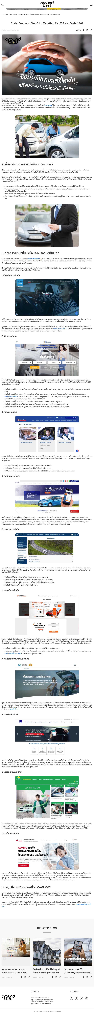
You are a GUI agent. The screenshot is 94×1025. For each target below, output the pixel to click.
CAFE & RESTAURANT (14, 16)
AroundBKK (48, 115)
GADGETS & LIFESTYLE (54, 16)
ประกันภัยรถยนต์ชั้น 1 (34, 269)
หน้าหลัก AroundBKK (7, 24)
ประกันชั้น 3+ (14, 719)
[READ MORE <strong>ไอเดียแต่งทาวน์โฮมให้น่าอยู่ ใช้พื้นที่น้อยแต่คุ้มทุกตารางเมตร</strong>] (47, 968)
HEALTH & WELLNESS (41, 16)
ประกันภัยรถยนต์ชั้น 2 (11, 407)
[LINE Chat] (86, 1008)
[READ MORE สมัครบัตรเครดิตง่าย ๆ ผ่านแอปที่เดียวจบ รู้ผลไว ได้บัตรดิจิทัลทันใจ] (16, 968)
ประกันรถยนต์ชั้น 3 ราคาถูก (13, 663)
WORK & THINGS (82, 16)
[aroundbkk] (47, 6)
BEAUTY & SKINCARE (68, 16)
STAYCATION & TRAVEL (27, 16)
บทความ (15, 24)
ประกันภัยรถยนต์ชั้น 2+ (60, 339)
